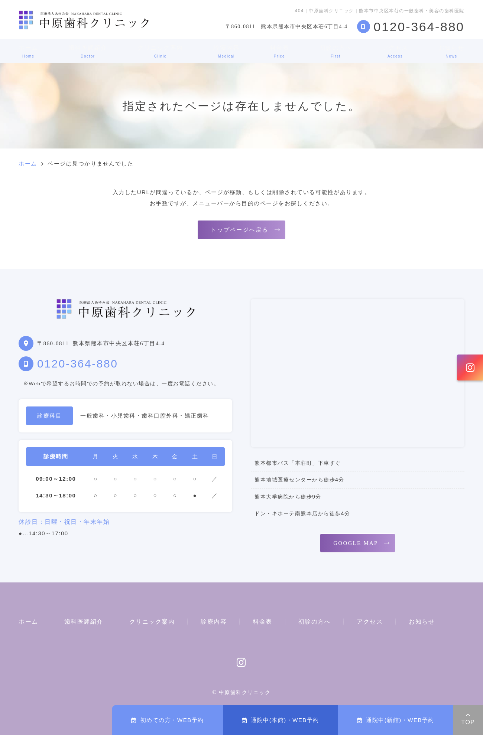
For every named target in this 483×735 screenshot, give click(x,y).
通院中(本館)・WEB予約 (280, 720)
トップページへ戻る (239, 230)
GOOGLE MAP (355, 543)
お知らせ (451, 51)
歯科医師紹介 (87, 51)
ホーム (28, 51)
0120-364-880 (77, 363)
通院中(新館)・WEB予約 (395, 720)
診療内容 (226, 51)
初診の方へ (336, 51)
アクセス (395, 51)
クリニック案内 (160, 51)
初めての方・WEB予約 (167, 720)
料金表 (279, 51)
